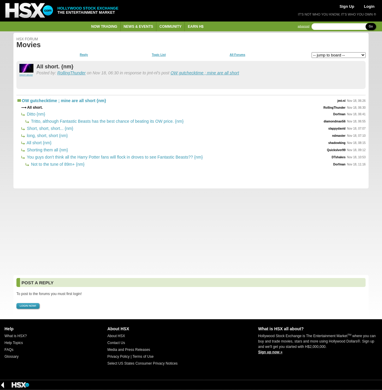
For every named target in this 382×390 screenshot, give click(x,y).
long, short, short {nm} (47, 135)
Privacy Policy (118, 356)
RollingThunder (71, 72)
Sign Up (347, 6)
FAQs (8, 350)
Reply (84, 54)
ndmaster (339, 135)
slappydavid (337, 128)
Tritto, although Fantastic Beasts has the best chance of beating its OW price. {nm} (107, 121)
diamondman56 (334, 121)
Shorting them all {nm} (47, 150)
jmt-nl (342, 100)
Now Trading (104, 26)
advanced (303, 26)
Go (371, 26)
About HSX (116, 336)
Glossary (11, 356)
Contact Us (116, 343)
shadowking (337, 143)
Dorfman (339, 114)
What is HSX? (15, 336)
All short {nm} (38, 142)
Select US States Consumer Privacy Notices (142, 363)
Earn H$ (196, 26)
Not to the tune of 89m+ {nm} (57, 164)
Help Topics (13, 343)
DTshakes (339, 157)
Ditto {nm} (35, 114)
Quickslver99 (336, 150)
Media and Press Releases (128, 350)
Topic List (159, 54)
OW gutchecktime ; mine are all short (204, 72)
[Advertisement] (191, 232)
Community (170, 26)
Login (369, 6)
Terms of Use (143, 356)
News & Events (138, 26)
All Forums (237, 54)
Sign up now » (270, 352)
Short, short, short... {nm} (49, 128)
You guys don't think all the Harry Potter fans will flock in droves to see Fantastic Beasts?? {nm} (114, 157)
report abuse (26, 74)
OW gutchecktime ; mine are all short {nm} (64, 100)
